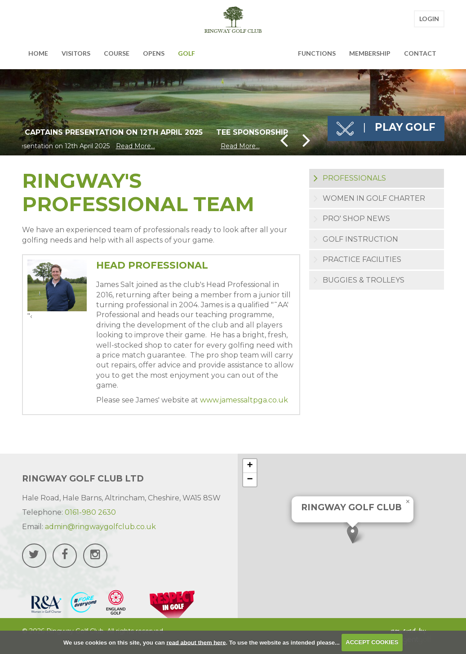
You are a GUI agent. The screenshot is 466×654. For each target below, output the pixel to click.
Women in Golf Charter (374, 198)
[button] (352, 534)
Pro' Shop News (356, 218)
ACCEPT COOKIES (372, 642)
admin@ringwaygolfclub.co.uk (100, 526)
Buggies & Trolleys (363, 280)
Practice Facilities (362, 259)
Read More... (135, 146)
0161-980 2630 (90, 512)
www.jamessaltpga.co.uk (244, 400)
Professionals (354, 178)
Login (429, 21)
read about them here (196, 642)
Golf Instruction (360, 239)
